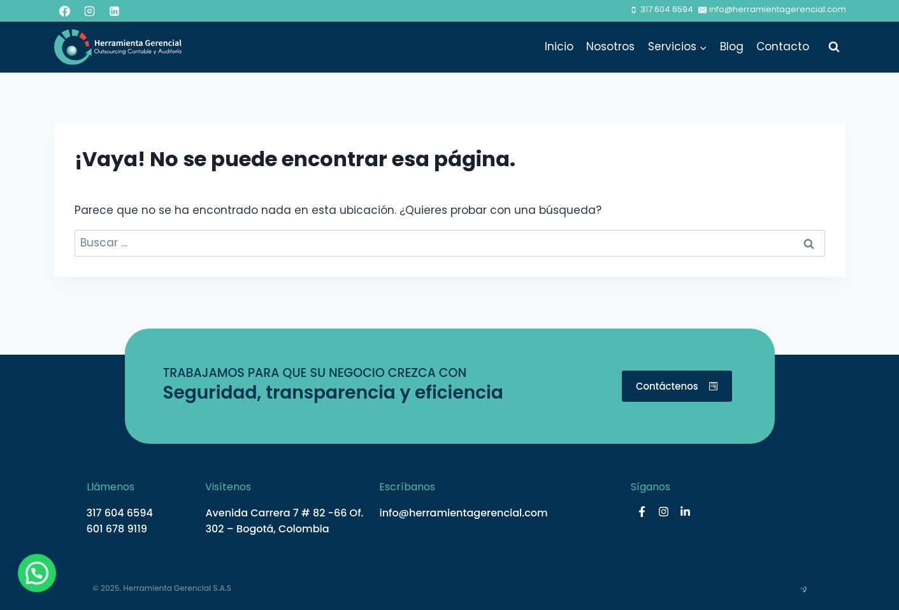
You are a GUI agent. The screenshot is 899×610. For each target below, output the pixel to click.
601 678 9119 (117, 528)
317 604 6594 (120, 513)
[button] (37, 573)
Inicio (559, 46)
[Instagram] (90, 11)
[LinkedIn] (115, 11)
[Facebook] (65, 11)
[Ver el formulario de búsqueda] (834, 47)
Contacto (782, 46)
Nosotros (610, 46)
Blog (732, 46)
